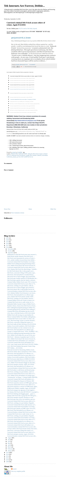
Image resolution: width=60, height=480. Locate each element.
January (10, 450)
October (10, 251)
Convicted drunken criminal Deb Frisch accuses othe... (22, 291)
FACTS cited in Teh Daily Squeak (28, 28)
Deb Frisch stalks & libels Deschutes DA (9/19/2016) (21, 324)
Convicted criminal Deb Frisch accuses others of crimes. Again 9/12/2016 (22, 78)
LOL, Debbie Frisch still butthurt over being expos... (21, 375)
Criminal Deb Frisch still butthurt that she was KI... (21, 311)
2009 (7, 461)
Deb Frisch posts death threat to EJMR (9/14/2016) (21, 359)
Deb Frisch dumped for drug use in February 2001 (20, 381)
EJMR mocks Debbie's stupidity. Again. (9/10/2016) (21, 388)
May (9, 443)
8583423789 (14, 154)
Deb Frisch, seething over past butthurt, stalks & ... (21, 285)
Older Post (53, 209)
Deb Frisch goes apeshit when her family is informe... (21, 280)
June (9, 441)
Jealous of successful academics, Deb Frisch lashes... (21, 326)
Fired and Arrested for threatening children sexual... (21, 350)
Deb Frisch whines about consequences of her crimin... (22, 351)
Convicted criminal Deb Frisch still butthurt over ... (21, 425)
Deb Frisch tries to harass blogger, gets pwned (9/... (21, 287)
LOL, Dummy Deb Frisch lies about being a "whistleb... (22, 269)
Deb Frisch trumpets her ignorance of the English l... (21, 390)
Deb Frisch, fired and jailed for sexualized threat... (20, 274)
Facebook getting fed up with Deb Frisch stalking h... (21, 309)
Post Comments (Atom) (17, 213)
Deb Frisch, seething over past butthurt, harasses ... (21, 298)
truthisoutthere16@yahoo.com (26, 131)
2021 (7, 238)
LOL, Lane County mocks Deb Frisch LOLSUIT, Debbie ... (23, 344)
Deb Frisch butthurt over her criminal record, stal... (21, 328)
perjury (14, 157)
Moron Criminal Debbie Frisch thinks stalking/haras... (21, 317)
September (11, 252)
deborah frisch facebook (18, 155)
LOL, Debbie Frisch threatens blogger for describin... (21, 362)
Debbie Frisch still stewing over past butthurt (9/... (20, 315)
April (9, 445)
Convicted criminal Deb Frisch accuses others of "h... (21, 284)
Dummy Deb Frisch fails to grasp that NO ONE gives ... (22, 395)
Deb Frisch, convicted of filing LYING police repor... (21, 273)
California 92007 (22, 154)
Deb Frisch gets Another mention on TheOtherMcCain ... (22, 278)
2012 (7, 456)
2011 (7, 458)
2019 (7, 241)
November (11, 249)
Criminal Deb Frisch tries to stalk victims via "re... (20, 302)
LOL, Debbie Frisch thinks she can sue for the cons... (21, 335)
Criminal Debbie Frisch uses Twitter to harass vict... (21, 300)
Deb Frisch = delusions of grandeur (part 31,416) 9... (21, 337)
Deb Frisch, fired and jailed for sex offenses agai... (20, 295)
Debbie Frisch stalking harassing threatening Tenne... (21, 263)
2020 (7, 240)
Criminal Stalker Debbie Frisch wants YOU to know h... (22, 282)
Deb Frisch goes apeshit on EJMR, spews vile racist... (21, 408)
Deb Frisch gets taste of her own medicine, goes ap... (21, 399)
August (10, 438)
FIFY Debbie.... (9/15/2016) (14, 348)
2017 (7, 245)
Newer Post (7, 209)
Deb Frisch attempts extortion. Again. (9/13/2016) (20, 364)
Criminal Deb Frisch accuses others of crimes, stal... (21, 318)
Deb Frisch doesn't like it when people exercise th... (21, 289)
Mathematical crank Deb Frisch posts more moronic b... (22, 254)
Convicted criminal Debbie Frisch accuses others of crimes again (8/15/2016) (23, 112)
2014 (7, 454)
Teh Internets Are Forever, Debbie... (24, 5)
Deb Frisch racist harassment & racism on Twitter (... (21, 258)
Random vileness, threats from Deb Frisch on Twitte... (21, 306)
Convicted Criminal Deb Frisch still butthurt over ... (21, 342)
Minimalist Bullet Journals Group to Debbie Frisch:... (21, 304)
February (10, 449)
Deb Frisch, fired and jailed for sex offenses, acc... (20, 353)
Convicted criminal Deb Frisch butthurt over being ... (21, 262)
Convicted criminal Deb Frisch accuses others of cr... (21, 267)
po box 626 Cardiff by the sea (25, 157)
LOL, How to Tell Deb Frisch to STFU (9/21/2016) (21, 313)
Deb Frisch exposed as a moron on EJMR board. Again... (22, 386)
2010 (7, 460)
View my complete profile (18, 471)
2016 (7, 247)
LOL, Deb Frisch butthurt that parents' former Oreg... (21, 346)
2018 (7, 243)
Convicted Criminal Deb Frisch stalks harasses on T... (21, 405)
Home (30, 209)
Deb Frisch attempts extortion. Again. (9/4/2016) (20, 434)
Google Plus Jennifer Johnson (33, 155)
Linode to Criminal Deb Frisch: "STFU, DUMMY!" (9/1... (23, 331)
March (10, 447)
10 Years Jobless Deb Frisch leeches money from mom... (22, 428)
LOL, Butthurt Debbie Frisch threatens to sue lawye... (21, 293)
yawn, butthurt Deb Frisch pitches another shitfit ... (21, 296)
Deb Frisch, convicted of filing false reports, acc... (20, 430)
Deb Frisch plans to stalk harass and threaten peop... (21, 370)
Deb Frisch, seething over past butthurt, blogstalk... (21, 403)
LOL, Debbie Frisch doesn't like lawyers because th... (21, 265)
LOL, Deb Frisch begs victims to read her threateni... (21, 320)
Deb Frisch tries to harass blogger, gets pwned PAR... (21, 276)
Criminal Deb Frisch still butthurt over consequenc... (21, 340)
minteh (14, 469)
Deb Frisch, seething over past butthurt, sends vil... (20, 372)
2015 (7, 452)
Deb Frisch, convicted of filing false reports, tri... (20, 322)
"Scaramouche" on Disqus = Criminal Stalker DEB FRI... (22, 377)
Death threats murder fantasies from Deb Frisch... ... (21, 256)
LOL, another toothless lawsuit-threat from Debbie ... (21, 260)
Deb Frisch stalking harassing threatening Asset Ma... (21, 333)
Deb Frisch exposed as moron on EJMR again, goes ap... (22, 383)
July (9, 439)
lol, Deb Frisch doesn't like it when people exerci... (20, 271)
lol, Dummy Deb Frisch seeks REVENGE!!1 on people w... (23, 392)
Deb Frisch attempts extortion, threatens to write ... (21, 397)
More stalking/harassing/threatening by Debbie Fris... (21, 307)
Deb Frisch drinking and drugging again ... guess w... (21, 394)
